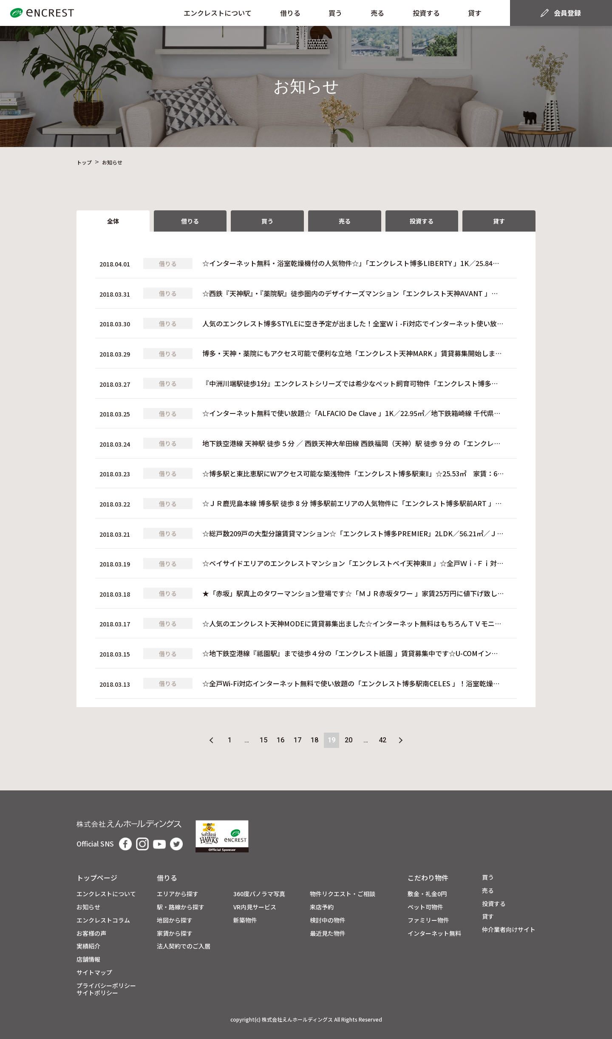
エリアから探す (177, 893)
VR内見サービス (254, 907)
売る (377, 13)
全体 (113, 221)
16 (280, 740)
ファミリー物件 (428, 920)
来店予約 (322, 907)
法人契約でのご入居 (183, 946)
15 (263, 740)
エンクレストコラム (103, 920)
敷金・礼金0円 (427, 893)
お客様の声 (91, 933)
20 (348, 740)
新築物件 (245, 920)
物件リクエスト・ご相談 (342, 893)
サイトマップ (94, 972)
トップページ (96, 878)
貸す (475, 13)
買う (335, 13)
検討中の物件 (328, 920)
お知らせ (88, 907)
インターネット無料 (434, 933)
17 (297, 740)
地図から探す (175, 920)
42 (382, 740)
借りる (290, 13)
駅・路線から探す (180, 907)
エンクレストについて (218, 13)
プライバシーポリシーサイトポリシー (106, 989)
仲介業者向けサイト (509, 929)
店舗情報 (88, 959)
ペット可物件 (425, 907)
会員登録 (567, 13)
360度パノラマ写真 (259, 893)
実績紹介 (88, 946)
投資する (426, 13)
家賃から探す (175, 933)
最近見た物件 (328, 933)
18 (314, 740)
